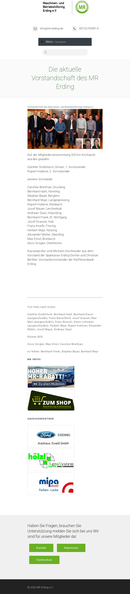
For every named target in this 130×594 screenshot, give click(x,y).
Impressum (71, 547)
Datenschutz (44, 560)
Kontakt (41, 547)
